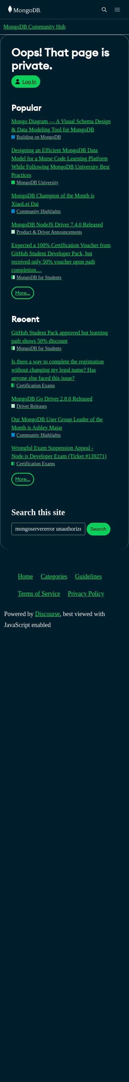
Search (98, 529)
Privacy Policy (86, 593)
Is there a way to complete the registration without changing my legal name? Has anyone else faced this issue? (57, 370)
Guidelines (88, 576)
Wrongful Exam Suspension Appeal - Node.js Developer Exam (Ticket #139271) (58, 452)
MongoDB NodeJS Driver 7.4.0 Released (57, 224)
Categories (54, 576)
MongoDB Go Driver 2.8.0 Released (52, 399)
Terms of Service (39, 593)
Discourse (47, 614)
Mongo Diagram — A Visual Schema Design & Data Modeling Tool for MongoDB (61, 125)
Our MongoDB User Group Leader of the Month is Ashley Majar (57, 423)
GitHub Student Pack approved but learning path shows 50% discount (59, 337)
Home (25, 576)
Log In (25, 81)
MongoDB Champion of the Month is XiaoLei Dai (52, 200)
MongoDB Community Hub (34, 27)
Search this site (38, 512)
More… (22, 293)
